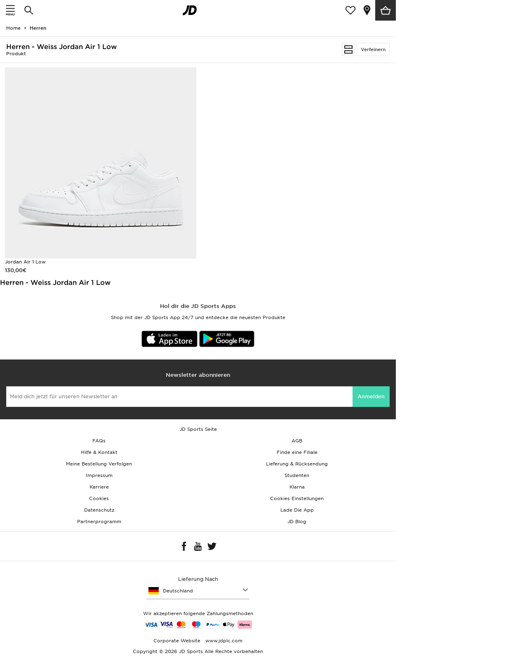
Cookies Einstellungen (297, 498)
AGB (297, 441)
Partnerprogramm (99, 521)
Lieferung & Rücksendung (297, 464)
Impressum (99, 475)
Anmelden (371, 396)
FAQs (99, 441)
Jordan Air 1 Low (25, 262)
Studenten (297, 475)
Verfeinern (373, 49)
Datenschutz (99, 510)
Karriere (99, 487)
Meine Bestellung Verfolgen (99, 464)
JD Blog (296, 521)
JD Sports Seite (198, 429)
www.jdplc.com (223, 641)
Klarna (297, 487)
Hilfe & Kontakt (99, 452)
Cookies (99, 498)
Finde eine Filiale (297, 452)
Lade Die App (297, 510)
